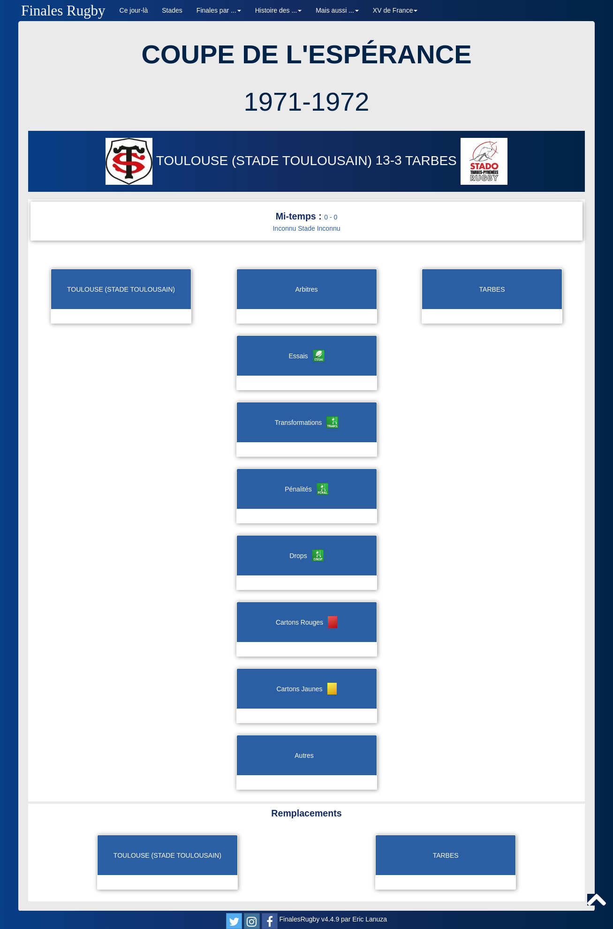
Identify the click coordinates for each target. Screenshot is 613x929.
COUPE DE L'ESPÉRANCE (306, 54)
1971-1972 (307, 101)
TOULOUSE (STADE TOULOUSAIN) (240, 160)
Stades (172, 10)
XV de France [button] (395, 10)
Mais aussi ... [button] (337, 10)
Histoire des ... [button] (278, 10)
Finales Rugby (63, 10)
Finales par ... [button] (219, 10)
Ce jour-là (134, 10)
